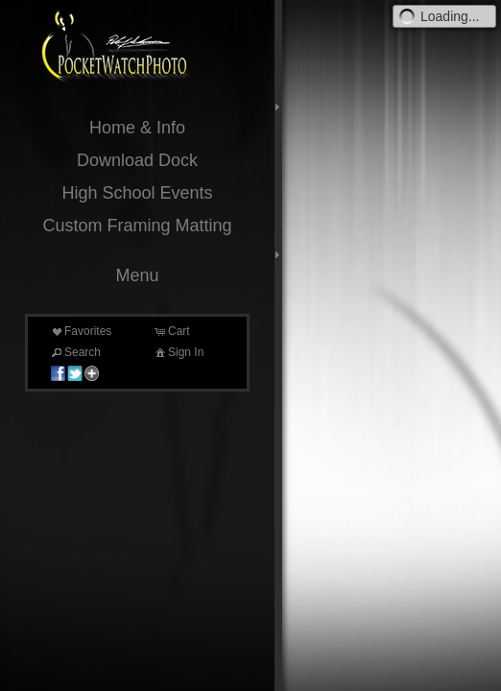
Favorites (80, 331)
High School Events (136, 193)
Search (75, 352)
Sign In (178, 352)
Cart (171, 331)
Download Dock (137, 160)
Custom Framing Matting (136, 225)
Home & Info (137, 127)
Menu (136, 275)
